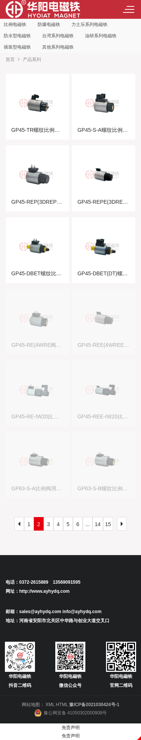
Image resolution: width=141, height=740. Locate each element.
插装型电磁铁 (17, 47)
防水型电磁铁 (17, 35)
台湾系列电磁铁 (58, 35)
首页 (10, 59)
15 (108, 524)
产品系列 (32, 59)
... (87, 524)
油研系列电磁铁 (101, 35)
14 (98, 524)
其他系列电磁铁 (58, 47)
